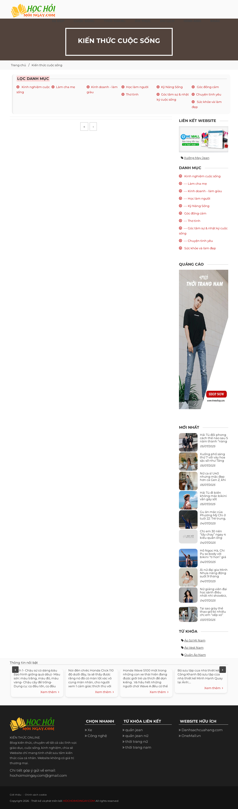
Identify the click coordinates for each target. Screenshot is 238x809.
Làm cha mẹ (65, 87)
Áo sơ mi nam (194, 640)
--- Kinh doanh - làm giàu (203, 191)
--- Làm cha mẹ (195, 183)
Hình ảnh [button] (192, 21)
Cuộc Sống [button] (84, 21)
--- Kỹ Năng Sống (196, 206)
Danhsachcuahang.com (202, 730)
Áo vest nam (194, 647)
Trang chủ (18, 65)
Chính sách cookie (32, 794)
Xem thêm (49, 692)
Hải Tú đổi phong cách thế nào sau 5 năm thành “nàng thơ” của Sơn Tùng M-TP (214, 441)
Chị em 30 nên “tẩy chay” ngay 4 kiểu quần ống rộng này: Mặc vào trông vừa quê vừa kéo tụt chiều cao (214, 539)
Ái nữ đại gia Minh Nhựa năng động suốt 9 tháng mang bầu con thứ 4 (214, 576)
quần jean (134, 730)
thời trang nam (138, 747)
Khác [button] (215, 21)
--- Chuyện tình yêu (198, 241)
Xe (90, 730)
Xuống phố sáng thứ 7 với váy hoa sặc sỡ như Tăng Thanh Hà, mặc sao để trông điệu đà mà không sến (213, 462)
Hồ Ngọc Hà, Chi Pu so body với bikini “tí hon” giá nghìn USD (213, 555)
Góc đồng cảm (207, 87)
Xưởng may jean (196, 158)
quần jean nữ (136, 735)
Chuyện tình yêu (208, 94)
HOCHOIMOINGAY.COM (78, 800)
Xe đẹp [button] (58, 21)
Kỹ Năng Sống (172, 87)
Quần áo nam (195, 655)
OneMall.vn (191, 735)
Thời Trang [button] (115, 21)
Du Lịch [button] (167, 21)
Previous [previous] (15, 669)
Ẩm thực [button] (143, 21)
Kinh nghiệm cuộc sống (202, 176)
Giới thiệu (15, 794)
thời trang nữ (136, 741)
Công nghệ (97, 735)
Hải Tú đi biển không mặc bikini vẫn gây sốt (213, 496)
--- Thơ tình (192, 221)
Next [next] (222, 669)
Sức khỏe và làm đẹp (200, 248)
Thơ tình (132, 94)
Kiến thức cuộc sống (47, 65)
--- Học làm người (197, 198)
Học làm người (137, 87)
